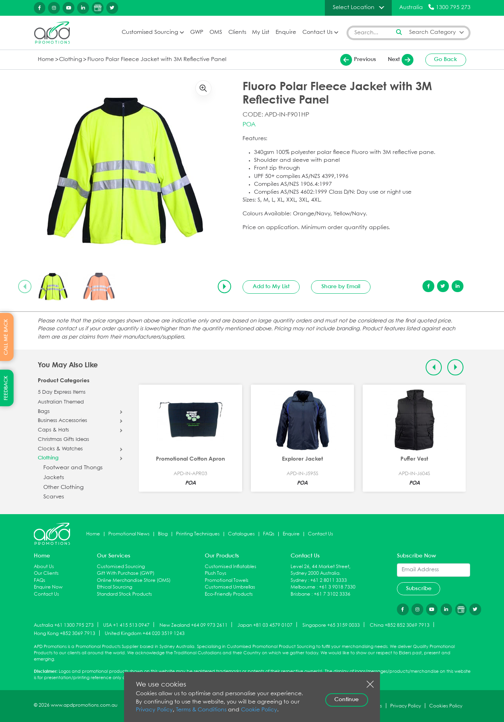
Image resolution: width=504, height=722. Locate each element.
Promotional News (129, 534)
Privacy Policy (154, 710)
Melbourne (303, 587)
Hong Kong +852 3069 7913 (64, 633)
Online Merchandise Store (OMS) (133, 580)
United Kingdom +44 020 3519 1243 (145, 633)
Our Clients (46, 573)
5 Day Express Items (61, 392)
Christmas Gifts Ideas (63, 439)
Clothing (70, 59)
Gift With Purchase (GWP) (125, 573)
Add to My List (271, 286)
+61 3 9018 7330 (337, 587)
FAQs (268, 534)
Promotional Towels (226, 580)
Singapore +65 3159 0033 (331, 625)
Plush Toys (215, 573)
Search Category (432, 32)
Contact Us (317, 32)
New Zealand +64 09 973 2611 (193, 625)
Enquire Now (48, 587)
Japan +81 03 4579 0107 (265, 625)
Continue (346, 699)
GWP (196, 32)
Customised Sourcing (150, 32)
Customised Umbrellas (230, 587)
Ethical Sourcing (114, 587)
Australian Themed (61, 402)
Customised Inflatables (230, 567)
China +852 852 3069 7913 (400, 625)
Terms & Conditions (201, 710)
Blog (163, 534)
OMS (215, 32)
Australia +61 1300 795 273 (64, 625)
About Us (44, 567)
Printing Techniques (198, 534)
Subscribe (419, 588)
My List (260, 32)
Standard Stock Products (124, 594)
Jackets (53, 477)
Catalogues (241, 534)
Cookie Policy (259, 710)
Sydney (299, 580)
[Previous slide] (25, 286)
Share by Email (340, 286)
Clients (237, 32)
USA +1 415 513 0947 (126, 625)
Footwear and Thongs (72, 467)
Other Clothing (63, 487)
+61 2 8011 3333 (328, 580)
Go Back (445, 59)
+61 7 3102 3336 (332, 594)
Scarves (53, 497)
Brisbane (300, 594)
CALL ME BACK (6, 337)
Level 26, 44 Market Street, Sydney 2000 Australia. (320, 570)
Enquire (286, 32)
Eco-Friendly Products (229, 594)
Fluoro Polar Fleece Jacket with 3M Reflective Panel (156, 59)
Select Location (353, 7)
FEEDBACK (6, 388)
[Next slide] (224, 286)
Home (46, 59)
